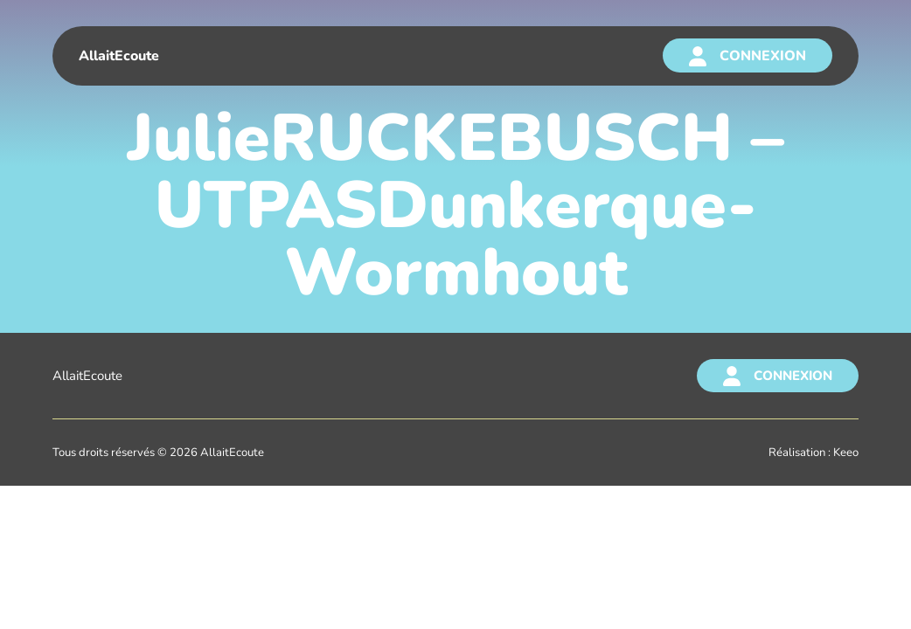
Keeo (846, 452)
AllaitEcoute (87, 376)
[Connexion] (747, 55)
